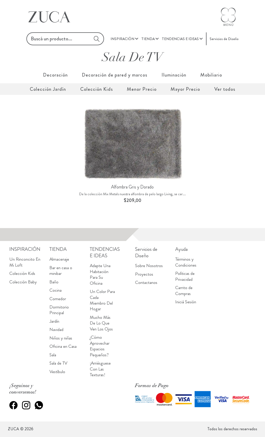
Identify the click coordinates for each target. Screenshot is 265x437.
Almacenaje (59, 259)
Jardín (54, 321)
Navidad (56, 329)
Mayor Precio (185, 89)
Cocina (55, 290)
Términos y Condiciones (185, 262)
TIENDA (148, 38)
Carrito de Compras (184, 290)
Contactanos (146, 282)
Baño (53, 282)
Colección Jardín (48, 89)
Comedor (57, 299)
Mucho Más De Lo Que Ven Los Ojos (101, 323)
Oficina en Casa (63, 346)
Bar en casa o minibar (60, 271)
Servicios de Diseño (224, 38)
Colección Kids (96, 89)
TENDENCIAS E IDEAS (180, 38)
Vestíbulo (57, 371)
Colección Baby (23, 282)
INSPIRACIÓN (122, 38)
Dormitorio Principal (59, 310)
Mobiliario (211, 74)
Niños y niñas (60, 338)
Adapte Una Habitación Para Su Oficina (100, 274)
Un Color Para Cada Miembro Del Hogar (102, 300)
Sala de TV (58, 363)
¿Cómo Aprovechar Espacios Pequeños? (99, 346)
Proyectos (144, 274)
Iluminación (173, 74)
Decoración (55, 74)
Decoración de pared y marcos (114, 74)
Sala (52, 355)
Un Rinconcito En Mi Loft (24, 262)
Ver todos (224, 89)
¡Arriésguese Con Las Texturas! (100, 369)
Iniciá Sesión (185, 302)
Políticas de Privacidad (185, 276)
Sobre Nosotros (149, 265)
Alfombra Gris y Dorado (132, 187)
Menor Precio (142, 89)
